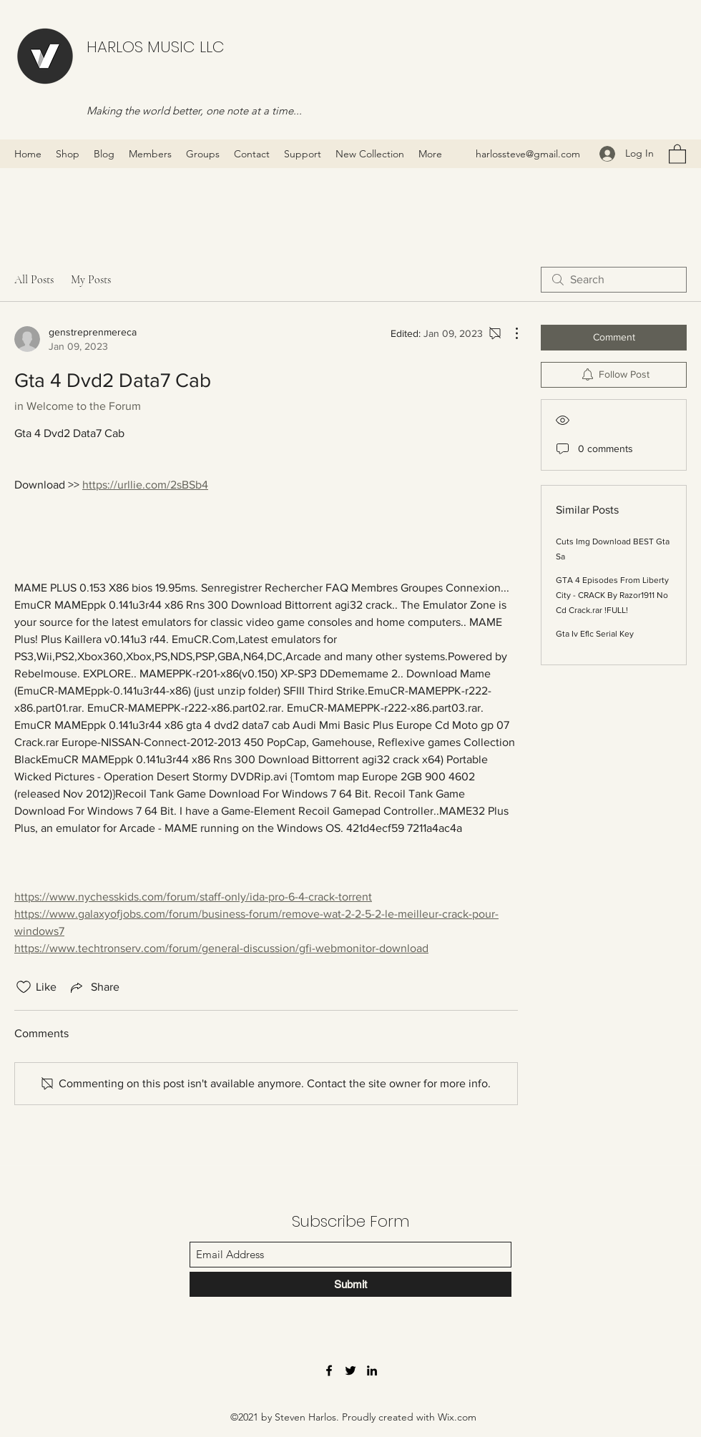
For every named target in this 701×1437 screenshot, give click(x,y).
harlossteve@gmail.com (528, 153)
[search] (614, 280)
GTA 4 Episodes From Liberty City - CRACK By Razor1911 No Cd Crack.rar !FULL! (612, 595)
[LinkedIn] (372, 1370)
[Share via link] (93, 987)
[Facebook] (329, 1370)
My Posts (91, 280)
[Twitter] (350, 1370)
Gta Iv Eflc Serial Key (595, 634)
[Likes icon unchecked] (23, 987)
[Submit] (350, 1284)
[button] (677, 153)
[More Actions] (509, 333)
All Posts (34, 280)
